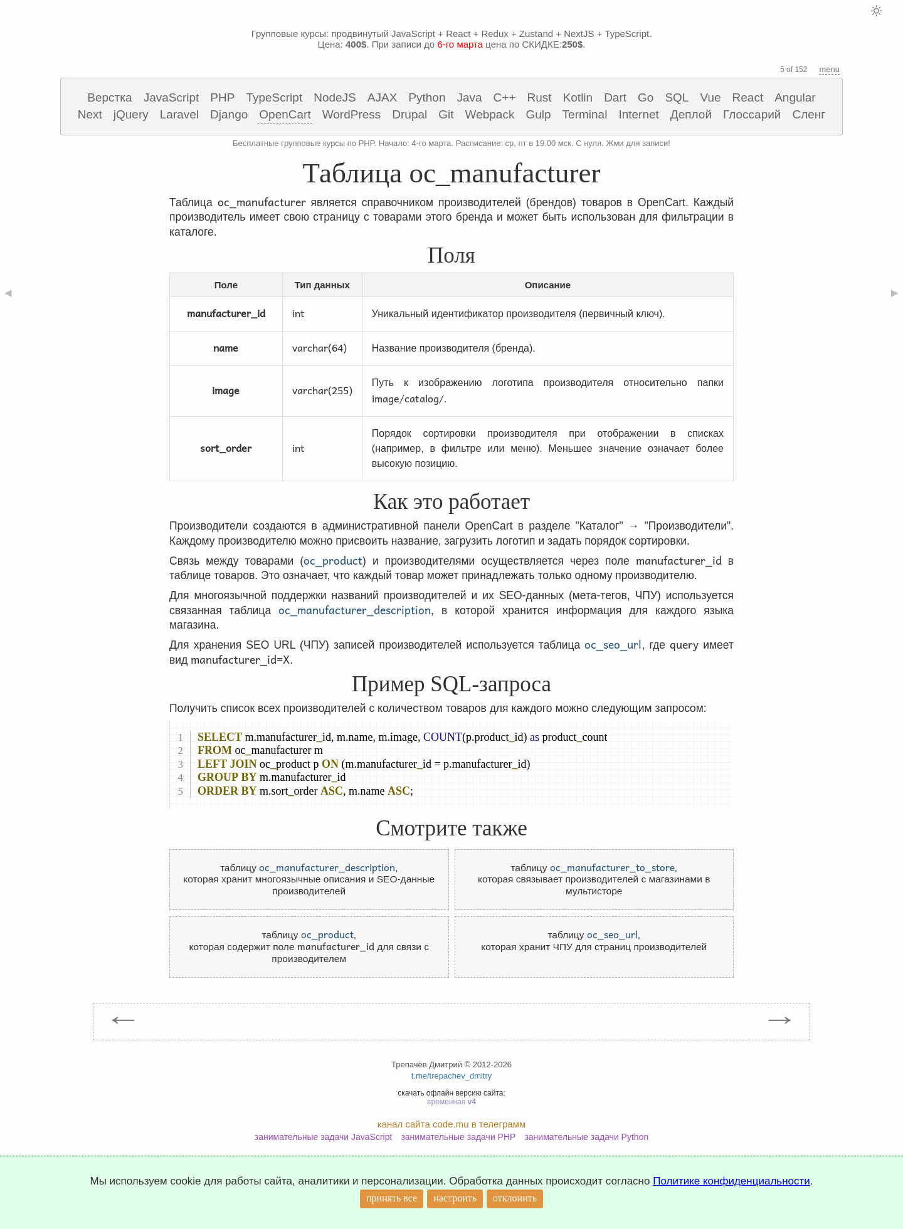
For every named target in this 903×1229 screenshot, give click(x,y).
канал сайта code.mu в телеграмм (451, 1124)
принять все (391, 1198)
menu (829, 69)
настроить (455, 1198)
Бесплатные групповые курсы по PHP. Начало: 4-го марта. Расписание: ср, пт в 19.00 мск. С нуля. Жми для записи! (451, 143)
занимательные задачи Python (586, 1137)
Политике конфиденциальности (731, 1181)
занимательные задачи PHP (458, 1137)
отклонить (515, 1198)
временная (451, 1101)
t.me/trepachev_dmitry (451, 1075)
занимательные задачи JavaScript (324, 1137)
